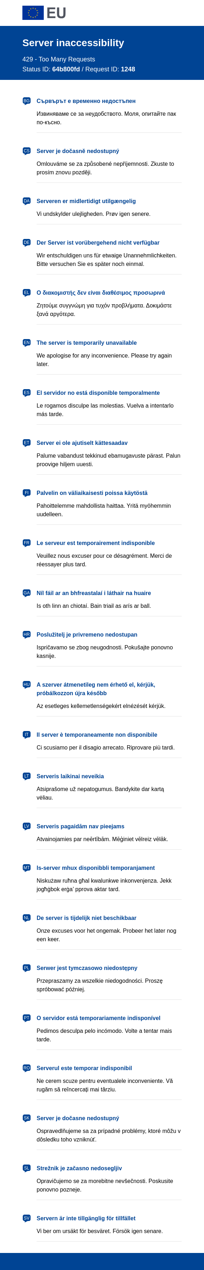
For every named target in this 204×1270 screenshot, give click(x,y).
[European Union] (44, 13)
